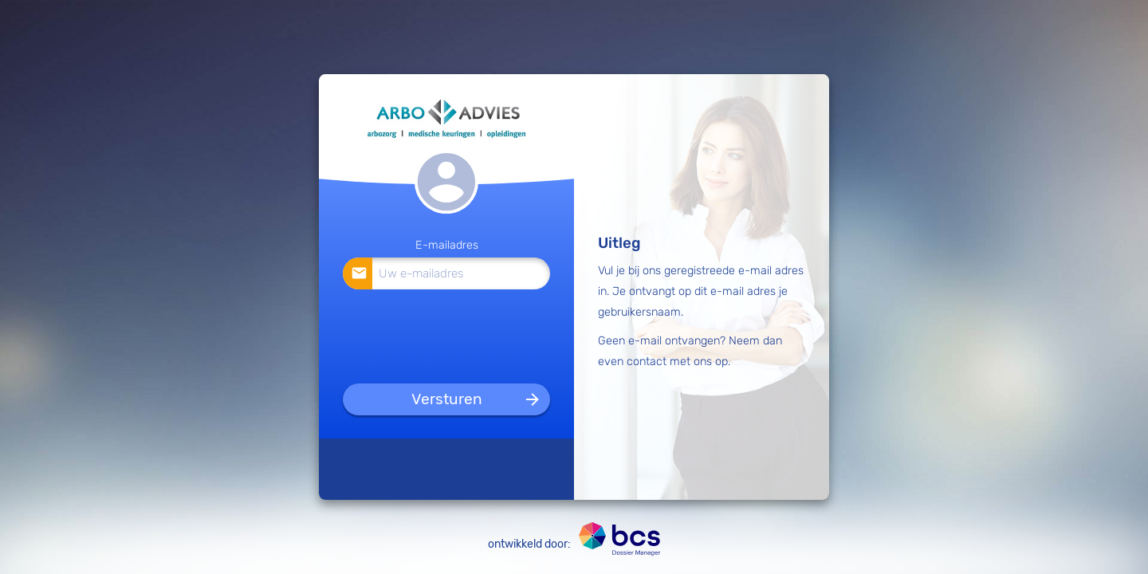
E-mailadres (446, 245)
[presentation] (447, 333)
